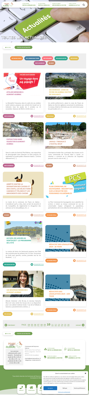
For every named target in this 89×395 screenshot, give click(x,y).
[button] (85, 373)
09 (45, 325)
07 (38, 325)
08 (41, 325)
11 (52, 325)
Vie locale (74, 58)
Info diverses (40, 63)
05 (32, 325)
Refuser (65, 388)
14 (62, 325)
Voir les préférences (79, 388)
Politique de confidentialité (64, 392)
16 (68, 325)
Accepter (50, 388)
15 (65, 325)
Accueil (8, 47)
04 (29, 325)
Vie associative (61, 58)
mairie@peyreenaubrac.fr (33, 359)
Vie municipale (17, 58)
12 (56, 325)
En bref (51, 63)
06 (35, 325)
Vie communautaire (32, 58)
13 (59, 325)
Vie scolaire (47, 58)
